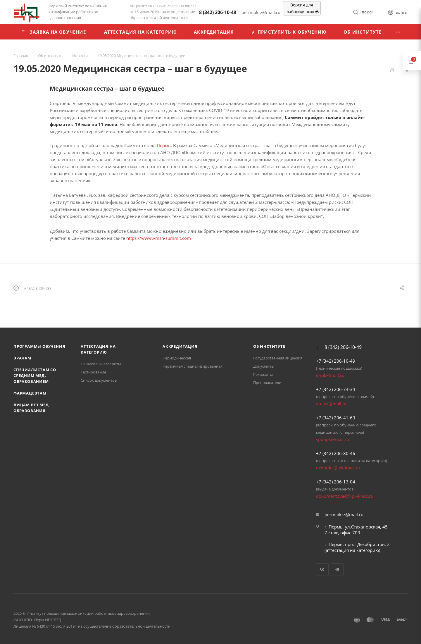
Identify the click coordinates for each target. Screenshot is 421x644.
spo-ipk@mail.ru (332, 439)
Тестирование (93, 372)
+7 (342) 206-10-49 (335, 361)
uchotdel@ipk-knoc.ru (338, 468)
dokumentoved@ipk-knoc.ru (344, 496)
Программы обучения (39, 346)
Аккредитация (180, 346)
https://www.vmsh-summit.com (158, 238)
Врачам (22, 358)
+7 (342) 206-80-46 (335, 453)
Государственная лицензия (277, 358)
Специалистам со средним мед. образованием (34, 375)
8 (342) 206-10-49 (217, 12)
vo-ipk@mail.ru (331, 404)
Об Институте (269, 346)
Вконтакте (322, 569)
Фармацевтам (29, 393)
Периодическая (177, 358)
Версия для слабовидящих (301, 8)
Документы (263, 366)
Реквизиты (263, 374)
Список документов (99, 380)
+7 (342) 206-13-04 (335, 482)
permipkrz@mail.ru (344, 514)
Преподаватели (267, 382)
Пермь (164, 145)
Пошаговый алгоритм (101, 363)
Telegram (337, 569)
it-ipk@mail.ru (330, 375)
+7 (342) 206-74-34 (335, 389)
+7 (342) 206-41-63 (335, 418)
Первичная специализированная (192, 366)
